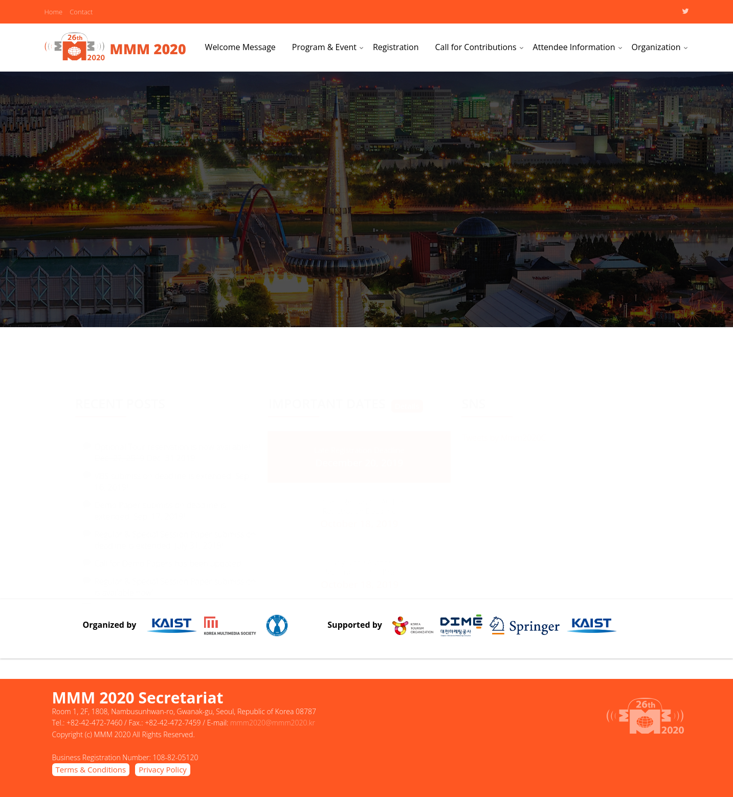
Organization (656, 47)
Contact (81, 11)
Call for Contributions (475, 47)
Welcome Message (240, 47)
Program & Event (324, 47)
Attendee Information (574, 47)
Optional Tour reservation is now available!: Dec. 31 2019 (173, 446)
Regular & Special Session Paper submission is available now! (175, 581)
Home (54, 11)
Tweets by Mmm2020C (504, 436)
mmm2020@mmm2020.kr (272, 722)
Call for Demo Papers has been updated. (169, 557)
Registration (396, 47)
